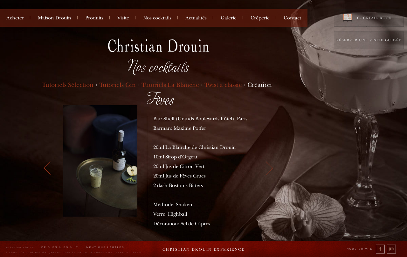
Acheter (15, 18)
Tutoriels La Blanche (170, 84)
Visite (123, 18)
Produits (94, 18)
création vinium (20, 247)
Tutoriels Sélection (67, 84)
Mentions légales (105, 247)
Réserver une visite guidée (369, 40)
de (43, 247)
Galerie (229, 18)
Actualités (196, 18)
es (66, 247)
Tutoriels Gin (117, 84)
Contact (292, 18)
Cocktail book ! (369, 17)
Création (259, 84)
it (76, 247)
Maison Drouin (54, 18)
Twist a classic (223, 84)
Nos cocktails (157, 18)
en (55, 247)
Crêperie (260, 18)
